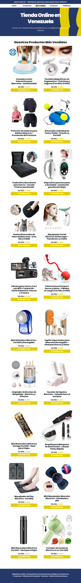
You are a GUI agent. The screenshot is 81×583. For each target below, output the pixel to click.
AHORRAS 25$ (24, 194)
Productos (27, 6)
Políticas (66, 6)
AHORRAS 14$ (24, 90)
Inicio (14, 6)
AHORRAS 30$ (57, 194)
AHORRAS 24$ (57, 142)
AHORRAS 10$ (57, 90)
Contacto (54, 6)
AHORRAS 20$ (24, 349)
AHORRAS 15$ (24, 245)
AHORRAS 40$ (24, 142)
